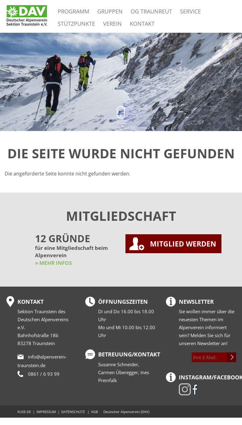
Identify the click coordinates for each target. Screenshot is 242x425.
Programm (73, 11)
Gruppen (110, 11)
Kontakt (142, 23)
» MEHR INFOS (53, 262)
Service (190, 11)
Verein (112, 23)
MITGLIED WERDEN (183, 244)
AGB (94, 411)
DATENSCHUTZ (73, 411)
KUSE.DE (24, 411)
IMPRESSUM (46, 411)
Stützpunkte (76, 23)
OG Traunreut (151, 11)
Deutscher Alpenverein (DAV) (126, 411)
